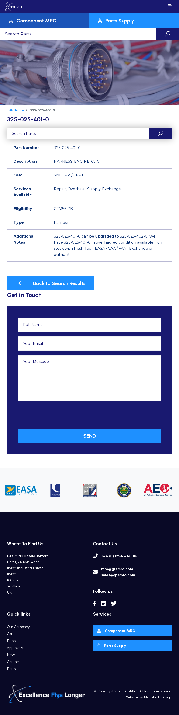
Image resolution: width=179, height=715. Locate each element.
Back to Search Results (52, 283)
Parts (11, 669)
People (13, 641)
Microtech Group (157, 697)
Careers (13, 634)
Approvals (15, 648)
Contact (13, 662)
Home (16, 110)
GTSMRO (130, 691)
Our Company (18, 627)
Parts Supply (111, 645)
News (11, 655)
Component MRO (116, 631)
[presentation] (53, 415)
